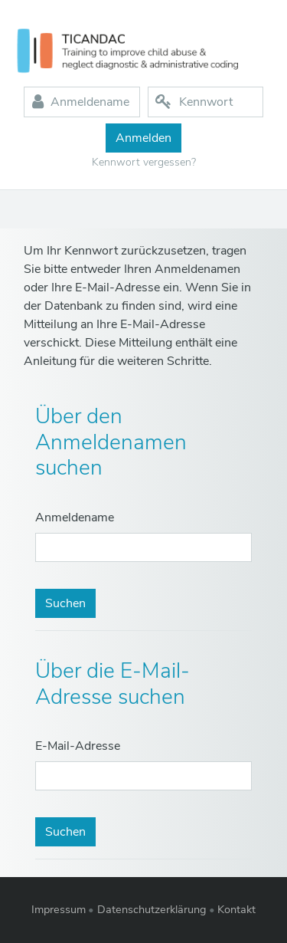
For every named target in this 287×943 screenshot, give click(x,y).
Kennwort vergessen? (144, 162)
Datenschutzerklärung (152, 909)
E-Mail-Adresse (77, 746)
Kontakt (236, 909)
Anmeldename (74, 517)
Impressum (58, 909)
